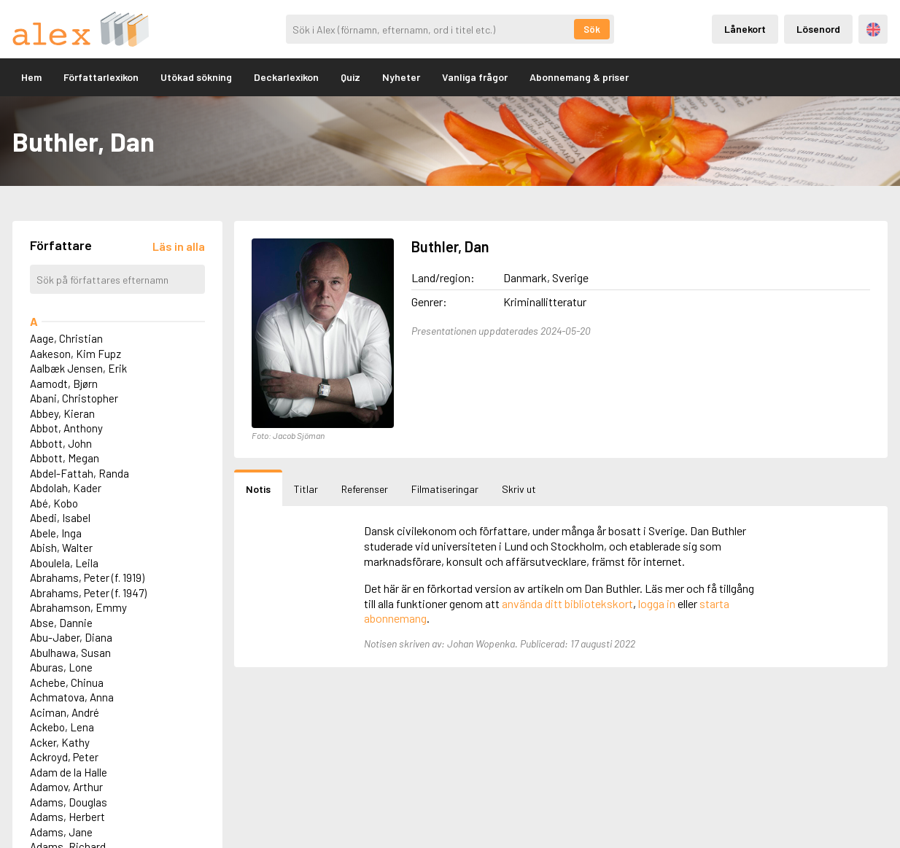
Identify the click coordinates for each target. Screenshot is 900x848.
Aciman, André (64, 712)
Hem (31, 77)
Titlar (306, 489)
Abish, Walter (61, 547)
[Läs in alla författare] (178, 246)
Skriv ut (519, 489)
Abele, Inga (56, 533)
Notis (258, 489)
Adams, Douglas (68, 802)
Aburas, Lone (61, 667)
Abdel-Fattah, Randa (79, 473)
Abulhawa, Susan (70, 652)
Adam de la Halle (68, 772)
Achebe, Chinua (67, 682)
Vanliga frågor (475, 77)
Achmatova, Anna (72, 697)
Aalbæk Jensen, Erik (78, 368)
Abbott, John (61, 443)
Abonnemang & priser (579, 77)
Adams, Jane (61, 832)
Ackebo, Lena (62, 727)
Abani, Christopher (74, 398)
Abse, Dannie (61, 622)
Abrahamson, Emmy (78, 607)
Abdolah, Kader (65, 487)
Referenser (364, 489)
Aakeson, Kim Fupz (75, 353)
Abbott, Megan (64, 457)
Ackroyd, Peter (64, 756)
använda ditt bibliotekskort (567, 603)
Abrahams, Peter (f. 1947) (88, 592)
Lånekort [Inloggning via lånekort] (745, 29)
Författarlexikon (101, 77)
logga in (656, 603)
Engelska (873, 29)
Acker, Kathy (60, 742)
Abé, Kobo (54, 503)
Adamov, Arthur (66, 786)
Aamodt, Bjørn (64, 383)
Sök (591, 29)
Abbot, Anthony (66, 428)
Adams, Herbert (67, 816)
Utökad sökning (196, 77)
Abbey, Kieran (62, 413)
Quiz (350, 77)
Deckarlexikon (286, 77)
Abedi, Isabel (60, 517)
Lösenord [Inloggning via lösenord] (818, 29)
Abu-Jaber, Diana (71, 637)
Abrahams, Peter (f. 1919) (87, 577)
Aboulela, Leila (64, 562)
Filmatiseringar (444, 489)
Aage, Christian (66, 338)
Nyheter (401, 77)
